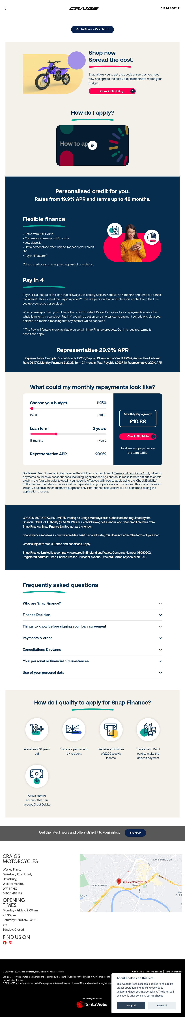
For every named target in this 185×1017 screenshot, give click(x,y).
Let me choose (155, 995)
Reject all (162, 1005)
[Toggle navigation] (6, 8)
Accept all (131, 1005)
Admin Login (138, 972)
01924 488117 (170, 8)
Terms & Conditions (173, 972)
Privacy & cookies (154, 972)
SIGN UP (135, 832)
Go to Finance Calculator (92, 29)
